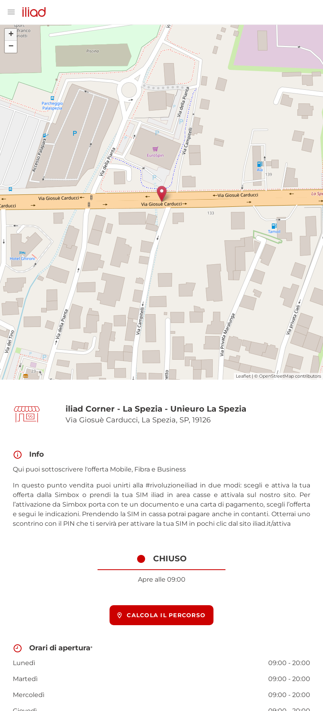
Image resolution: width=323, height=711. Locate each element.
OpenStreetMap (276, 376)
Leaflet (243, 376)
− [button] (11, 47)
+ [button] (11, 35)
